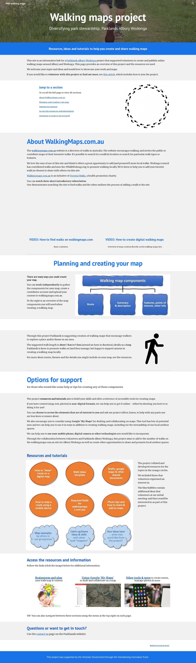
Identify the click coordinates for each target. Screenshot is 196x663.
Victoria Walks (78, 175)
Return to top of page (159, 645)
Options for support (48, 107)
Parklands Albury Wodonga (81, 60)
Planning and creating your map (54, 102)
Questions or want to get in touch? (54, 116)
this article (109, 74)
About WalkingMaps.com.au (52, 97)
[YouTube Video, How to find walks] (61, 216)
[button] (193, 3)
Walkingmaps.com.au (38, 175)
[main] (98, 17)
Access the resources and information (56, 111)
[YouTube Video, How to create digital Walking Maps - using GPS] (135, 216)
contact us (42, 634)
